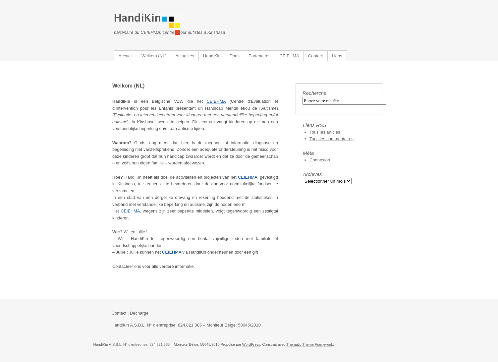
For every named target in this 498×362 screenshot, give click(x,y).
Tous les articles (324, 132)
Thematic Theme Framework (310, 344)
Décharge (139, 313)
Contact (315, 55)
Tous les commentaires (331, 138)
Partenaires (259, 55)
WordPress (251, 344)
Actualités (185, 55)
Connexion (319, 159)
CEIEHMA (289, 55)
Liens (337, 55)
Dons (235, 55)
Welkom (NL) (154, 55)
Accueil (126, 55)
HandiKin (212, 55)
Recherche (315, 93)
